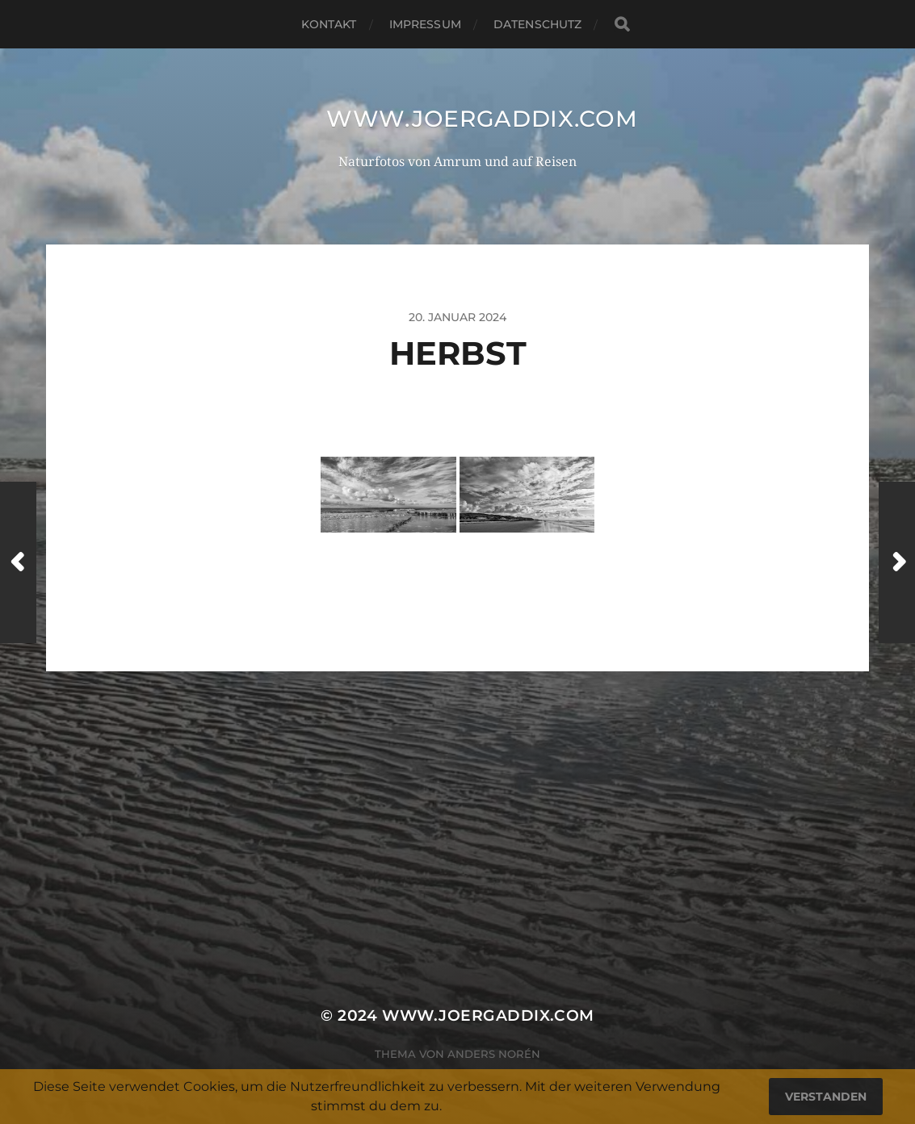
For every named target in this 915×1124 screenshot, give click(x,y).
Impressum (425, 24)
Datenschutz (537, 24)
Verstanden (826, 1096)
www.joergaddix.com (482, 118)
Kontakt (329, 24)
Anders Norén (493, 1053)
